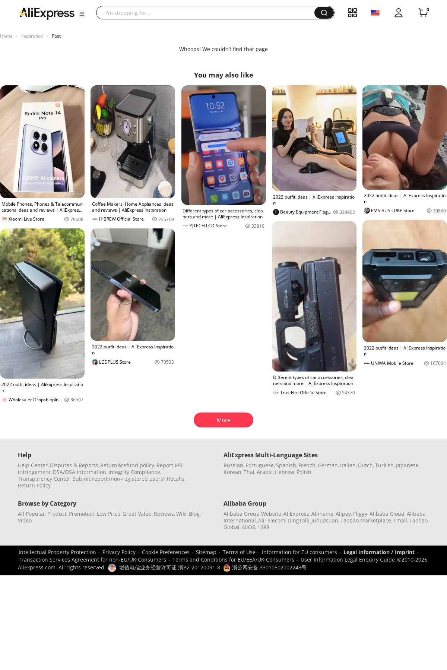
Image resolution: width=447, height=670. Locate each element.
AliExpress (296, 513)
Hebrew (284, 471)
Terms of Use (239, 552)
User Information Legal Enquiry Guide (348, 559)
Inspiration (32, 36)
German (328, 465)
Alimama (322, 513)
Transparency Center (44, 478)
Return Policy (34, 485)
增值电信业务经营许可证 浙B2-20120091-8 (169, 567)
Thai (249, 471)
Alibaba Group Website (252, 513)
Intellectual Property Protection (57, 552)
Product (57, 513)
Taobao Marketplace (365, 520)
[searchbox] (208, 12)
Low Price (108, 513)
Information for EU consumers (299, 552)
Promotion (82, 513)
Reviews (164, 513)
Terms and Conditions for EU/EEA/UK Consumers (233, 559)
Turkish (384, 465)
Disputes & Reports (74, 465)
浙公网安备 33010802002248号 (265, 567)
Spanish (286, 465)
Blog (194, 513)
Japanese (407, 465)
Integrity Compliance (134, 471)
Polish (304, 471)
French (307, 465)
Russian (233, 465)
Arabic (265, 471)
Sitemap (206, 552)
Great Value (137, 513)
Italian (348, 465)
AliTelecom (271, 520)
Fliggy (360, 513)
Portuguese (259, 465)
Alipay (343, 513)
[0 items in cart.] (423, 13)
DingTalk (298, 520)
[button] (81, 13)
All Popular (31, 513)
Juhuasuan (324, 520)
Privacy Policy (119, 552)
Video (25, 520)
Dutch (365, 465)
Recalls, (176, 478)
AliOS (248, 527)
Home (6, 36)
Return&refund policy (127, 465)
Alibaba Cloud (387, 513)
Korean (232, 471)
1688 (263, 527)
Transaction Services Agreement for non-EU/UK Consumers (92, 559)
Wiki (181, 513)
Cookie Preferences (166, 552)
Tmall (400, 520)
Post (56, 36)
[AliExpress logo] (47, 13)
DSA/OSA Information (79, 471)
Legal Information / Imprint (379, 552)
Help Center (33, 465)
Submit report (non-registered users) (119, 478)
